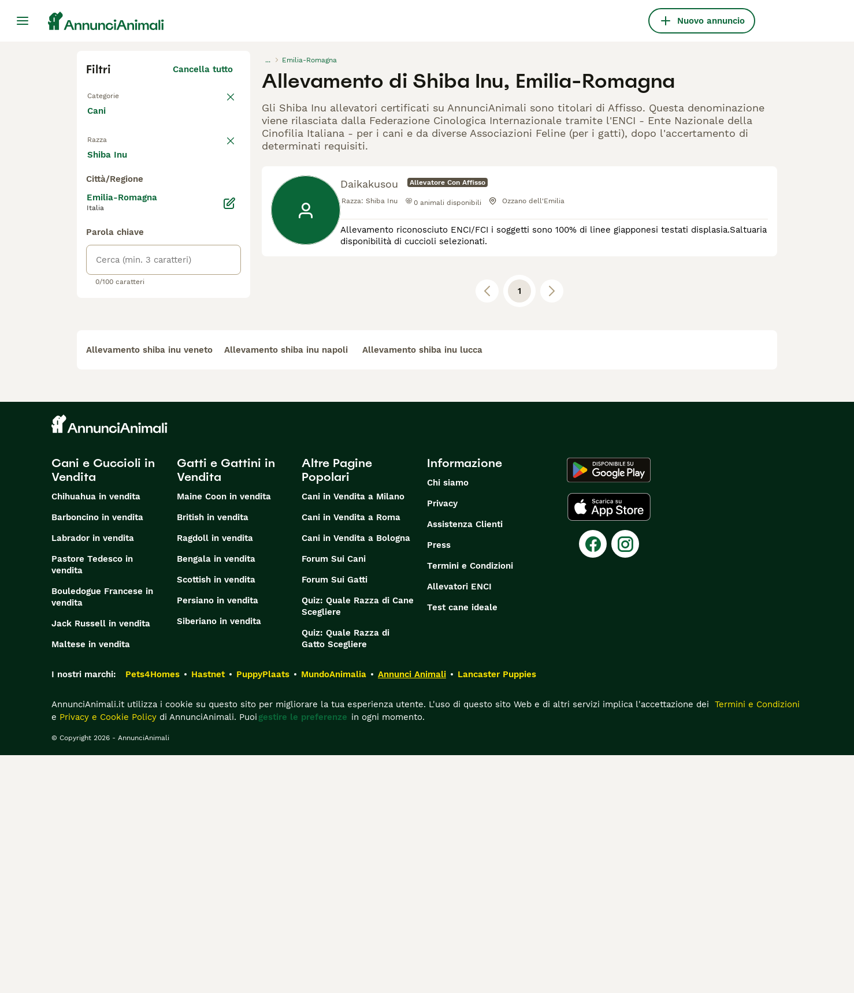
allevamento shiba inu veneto (149, 588)
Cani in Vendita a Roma (351, 755)
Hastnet (208, 912)
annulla (217, 155)
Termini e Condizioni (470, 803)
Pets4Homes (152, 912)
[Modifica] (229, 468)
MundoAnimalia (333, 912)
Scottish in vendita (216, 817)
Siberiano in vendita (219, 859)
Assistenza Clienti (465, 762)
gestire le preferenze (302, 955)
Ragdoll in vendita (215, 776)
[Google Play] (609, 708)
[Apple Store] (609, 745)
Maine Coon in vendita (224, 734)
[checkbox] (93, 214)
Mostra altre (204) (201, 421)
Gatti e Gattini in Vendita (226, 708)
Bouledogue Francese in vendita (102, 835)
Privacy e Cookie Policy (107, 955)
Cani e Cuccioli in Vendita (103, 708)
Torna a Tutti (114, 94)
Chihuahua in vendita (95, 734)
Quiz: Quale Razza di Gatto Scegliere (345, 876)
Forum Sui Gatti (334, 817)
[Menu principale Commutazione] (22, 20)
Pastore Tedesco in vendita (92, 802)
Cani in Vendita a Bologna (356, 776)
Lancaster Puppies (497, 912)
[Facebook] (593, 782)
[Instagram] (625, 782)
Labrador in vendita (92, 776)
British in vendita (212, 755)
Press (439, 783)
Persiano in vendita (217, 838)
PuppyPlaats (262, 912)
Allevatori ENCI (459, 824)
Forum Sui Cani (334, 797)
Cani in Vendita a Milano (353, 734)
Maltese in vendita (90, 882)
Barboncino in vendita (97, 755)
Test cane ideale (462, 845)
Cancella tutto (203, 69)
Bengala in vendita (216, 797)
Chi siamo (448, 720)
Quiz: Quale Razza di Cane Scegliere (358, 844)
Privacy (442, 741)
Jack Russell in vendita (100, 861)
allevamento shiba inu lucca (422, 588)
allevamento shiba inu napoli (286, 588)
